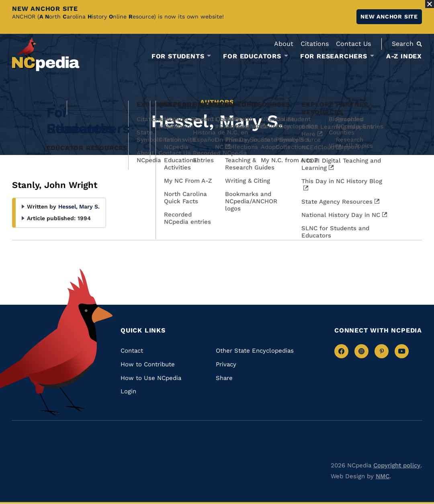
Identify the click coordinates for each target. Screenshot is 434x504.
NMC (382, 476)
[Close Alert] (429, 4)
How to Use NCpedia (151, 378)
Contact (132, 350)
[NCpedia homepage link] (46, 54)
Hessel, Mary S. (79, 206)
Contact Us (353, 44)
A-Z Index (404, 56)
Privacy (226, 364)
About (283, 44)
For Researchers (333, 56)
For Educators (252, 56)
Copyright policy (396, 465)
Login (128, 391)
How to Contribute (148, 364)
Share (224, 378)
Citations (315, 44)
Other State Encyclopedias (255, 350)
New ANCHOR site (389, 16)
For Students (178, 56)
